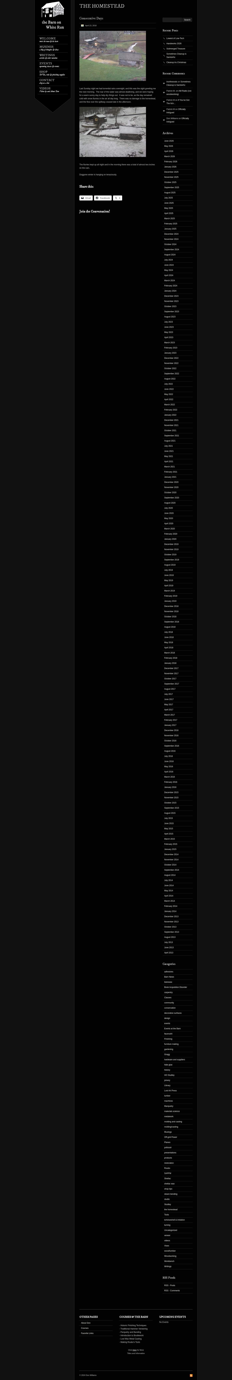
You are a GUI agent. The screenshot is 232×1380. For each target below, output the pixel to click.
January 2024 (170, 291)
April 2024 (168, 275)
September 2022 (171, 373)
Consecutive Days (91, 18)
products (168, 1158)
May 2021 (168, 456)
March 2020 (169, 529)
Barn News (169, 977)
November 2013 (171, 922)
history (167, 1070)
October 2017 (170, 678)
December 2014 (171, 854)
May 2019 (168, 580)
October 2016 (170, 741)
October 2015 (170, 803)
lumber (167, 1096)
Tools (166, 1215)
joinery (167, 1080)
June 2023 (169, 327)
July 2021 (168, 446)
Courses (85, 1328)
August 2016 (169, 751)
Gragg (167, 1054)
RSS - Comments (172, 1290)
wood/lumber (170, 1251)
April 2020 (168, 523)
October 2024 (170, 244)
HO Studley (169, 1075)
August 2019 (169, 565)
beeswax (168, 982)
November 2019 (171, 549)
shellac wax (169, 1184)
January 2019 (170, 601)
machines (168, 1101)
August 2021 (169, 441)
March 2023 (169, 342)
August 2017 (169, 689)
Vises (166, 1246)
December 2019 (171, 544)
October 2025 (170, 182)
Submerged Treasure (175, 49)
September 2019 (171, 560)
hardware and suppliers (174, 1059)
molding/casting (171, 1127)
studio (167, 1199)
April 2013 (168, 953)
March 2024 (169, 280)
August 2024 (169, 255)
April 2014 (168, 896)
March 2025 (169, 218)
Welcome (48, 40)
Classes (167, 997)
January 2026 (170, 167)
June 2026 (169, 141)
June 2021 (169, 451)
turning (167, 1225)
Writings (48, 56)
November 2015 (171, 797)
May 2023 (168, 332)
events (167, 1023)
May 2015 (168, 828)
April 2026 (168, 151)
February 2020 (170, 534)
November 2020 (171, 487)
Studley (167, 1204)
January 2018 (170, 663)
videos (167, 1240)
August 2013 (169, 937)
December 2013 (171, 916)
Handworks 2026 (173, 43)
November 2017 (171, 673)
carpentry (168, 992)
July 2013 (168, 942)
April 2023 (168, 337)
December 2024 (171, 234)
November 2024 (171, 239)
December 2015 (171, 792)
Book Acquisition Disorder (175, 987)
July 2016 (168, 756)
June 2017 (169, 699)
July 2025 (168, 198)
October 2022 (170, 368)
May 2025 (168, 208)
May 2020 (168, 518)
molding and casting (173, 1121)
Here (135, 1350)
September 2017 (171, 684)
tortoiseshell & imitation (174, 1220)
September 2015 (171, 808)
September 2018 (171, 622)
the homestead (170, 1209)
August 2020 (169, 503)
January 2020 (170, 539)
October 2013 (170, 927)
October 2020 (170, 492)
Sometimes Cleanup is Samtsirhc (176, 55)
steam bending (170, 1194)
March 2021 (169, 467)
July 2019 (168, 570)
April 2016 (168, 772)
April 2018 (168, 647)
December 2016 (171, 730)
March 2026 (169, 156)
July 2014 (168, 880)
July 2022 (168, 384)
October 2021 (170, 430)
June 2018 (169, 637)
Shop (52, 73)
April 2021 (168, 461)
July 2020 (168, 508)
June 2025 (169, 203)
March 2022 (169, 404)
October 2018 (170, 616)
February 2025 (170, 223)
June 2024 (169, 265)
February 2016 (170, 782)
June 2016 (169, 761)
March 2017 (169, 715)
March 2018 (169, 653)
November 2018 (171, 611)
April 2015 (168, 834)
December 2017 (171, 668)
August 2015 (169, 813)
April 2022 (168, 399)
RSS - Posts (169, 1285)
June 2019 (169, 575)
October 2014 (170, 865)
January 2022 (170, 415)
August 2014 (169, 875)
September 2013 (171, 932)
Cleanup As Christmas (176, 62)
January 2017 (170, 725)
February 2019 (170, 596)
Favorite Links (87, 1333)
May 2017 (168, 704)
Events (49, 65)
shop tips (168, 1189)
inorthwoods (171, 82)
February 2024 (170, 286)
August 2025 (169, 192)
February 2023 (170, 348)
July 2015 (168, 818)
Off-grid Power (170, 1137)
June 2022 (169, 389)
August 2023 (169, 317)
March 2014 (169, 901)
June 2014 (169, 885)
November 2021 (171, 425)
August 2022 (169, 379)
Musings (49, 48)
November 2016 (171, 735)
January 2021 (170, 477)
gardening (168, 1049)
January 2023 (170, 353)
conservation (170, 1008)
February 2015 (170, 844)
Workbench (169, 1261)
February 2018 (170, 658)
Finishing (168, 1039)
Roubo (167, 1168)
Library (167, 1085)
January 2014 (170, 911)
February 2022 (170, 410)
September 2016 (171, 746)
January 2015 (170, 849)
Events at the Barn (172, 1028)
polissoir (168, 1147)
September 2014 (171, 870)
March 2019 (169, 591)
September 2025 (171, 187)
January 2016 (170, 787)
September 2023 (171, 311)
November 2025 (171, 177)
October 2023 (170, 306)
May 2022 (168, 394)
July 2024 (168, 260)
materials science (172, 1111)
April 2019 (168, 585)
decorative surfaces (173, 1013)
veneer (167, 1235)
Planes (167, 1142)
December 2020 (171, 482)
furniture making (171, 1044)
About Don (86, 1323)
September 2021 (171, 435)
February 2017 (170, 720)
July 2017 (168, 694)
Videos (49, 90)
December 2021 (171, 420)
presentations (170, 1153)
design (167, 1018)
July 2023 (168, 322)
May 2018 (168, 642)
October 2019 (170, 554)
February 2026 (170, 161)
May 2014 (168, 890)
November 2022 (171, 363)
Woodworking (170, 1256)
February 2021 (170, 472)
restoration (169, 1163)
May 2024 (168, 270)
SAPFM (167, 1173)
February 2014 (170, 906)
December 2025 (171, 172)
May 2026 (168, 146)
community (169, 1003)
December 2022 (171, 358)
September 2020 (171, 498)
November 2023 (171, 301)
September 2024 (171, 249)
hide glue (168, 1065)
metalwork (168, 1116)
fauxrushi (168, 1034)
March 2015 (169, 839)
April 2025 (168, 213)
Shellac (167, 1178)
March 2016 (169, 777)
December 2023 (171, 296)
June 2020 (169, 513)
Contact (47, 81)
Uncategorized (170, 1230)
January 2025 (170, 229)
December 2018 (171, 606)
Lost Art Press (170, 1090)
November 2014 (171, 859)
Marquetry (168, 1106)
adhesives (168, 972)
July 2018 (168, 632)
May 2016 (168, 766)
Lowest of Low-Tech (175, 38)
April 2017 (168, 710)
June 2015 (169, 823)
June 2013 (169, 947)
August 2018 (169, 627)
